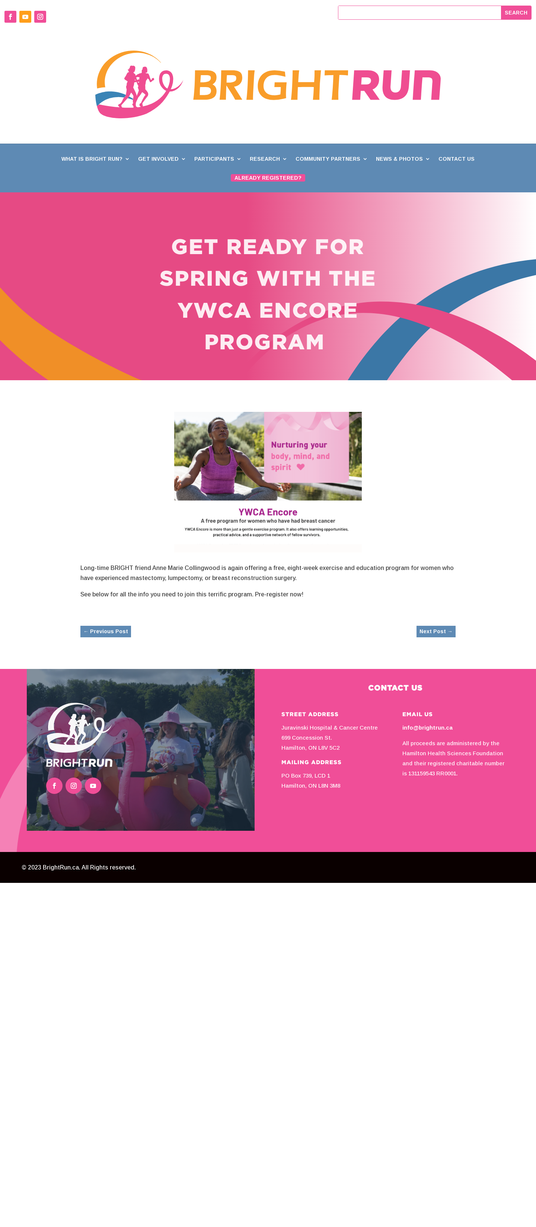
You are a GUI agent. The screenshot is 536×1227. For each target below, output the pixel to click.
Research (265, 159)
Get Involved (158, 159)
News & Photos (399, 159)
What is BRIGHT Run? (91, 159)
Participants (214, 159)
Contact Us (456, 159)
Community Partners (328, 159)
